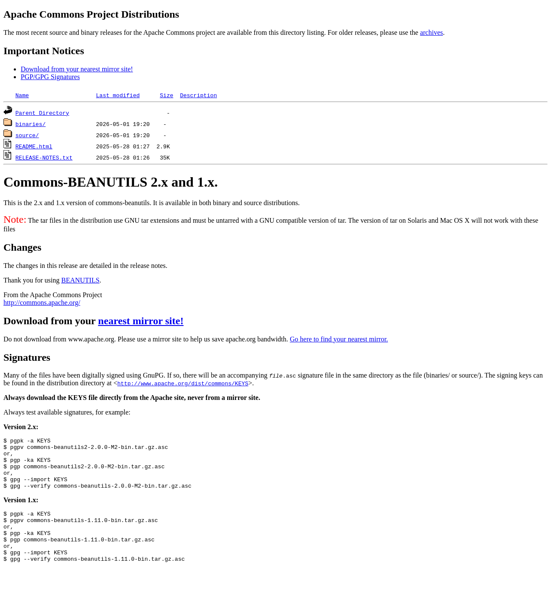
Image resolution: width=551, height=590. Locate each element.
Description (198, 95)
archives (431, 32)
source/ (27, 135)
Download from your (50, 320)
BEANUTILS (80, 280)
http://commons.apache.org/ (41, 302)
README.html (34, 146)
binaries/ (30, 124)
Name (22, 95)
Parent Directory (42, 113)
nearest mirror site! (141, 320)
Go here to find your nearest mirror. (339, 339)
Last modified (117, 95)
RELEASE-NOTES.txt (44, 157)
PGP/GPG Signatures (50, 76)
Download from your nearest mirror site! (77, 69)
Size (166, 95)
